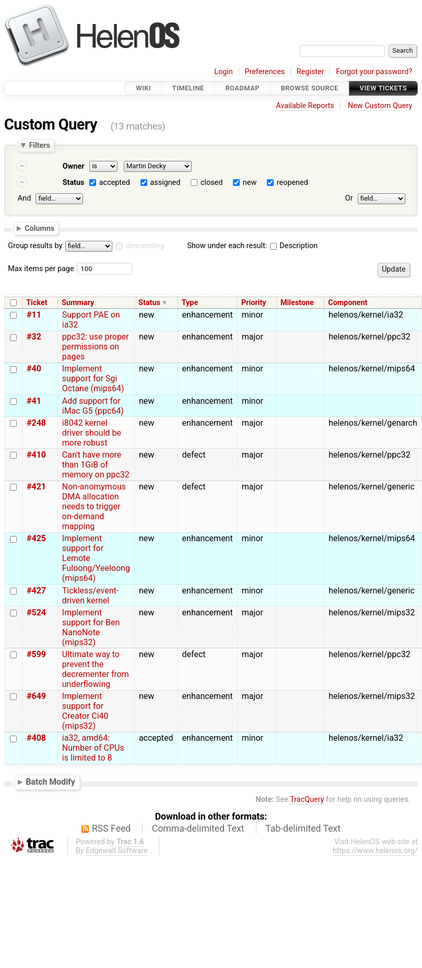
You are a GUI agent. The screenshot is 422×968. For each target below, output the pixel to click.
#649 (36, 696)
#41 (34, 401)
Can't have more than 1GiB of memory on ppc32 (96, 465)
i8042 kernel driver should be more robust (91, 433)
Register (310, 71)
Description (294, 245)
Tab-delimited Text (303, 828)
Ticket (36, 302)
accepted (114, 182)
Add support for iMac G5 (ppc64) (93, 406)
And (24, 198)
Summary (78, 302)
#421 (36, 487)
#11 (34, 315)
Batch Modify (50, 782)
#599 (36, 654)
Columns (39, 228)
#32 (34, 337)
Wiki (143, 88)
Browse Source (309, 88)
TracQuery (307, 799)
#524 (36, 612)
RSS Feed (111, 828)
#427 (36, 591)
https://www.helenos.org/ (375, 850)
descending (145, 245)
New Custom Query (380, 105)
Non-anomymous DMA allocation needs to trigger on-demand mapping (94, 506)
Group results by (35, 245)
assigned (165, 182)
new (249, 182)
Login (223, 71)
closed (211, 182)
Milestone (297, 302)
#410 (36, 455)
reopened (292, 182)
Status (74, 182)
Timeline (188, 88)
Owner (74, 166)
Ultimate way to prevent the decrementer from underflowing (95, 669)
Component (347, 302)
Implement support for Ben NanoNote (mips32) (91, 627)
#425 (36, 538)
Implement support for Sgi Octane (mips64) (93, 378)
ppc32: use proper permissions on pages (95, 346)
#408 (36, 738)
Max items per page (41, 268)
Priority (253, 302)
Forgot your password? (374, 71)
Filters (39, 145)
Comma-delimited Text (198, 828)
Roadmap (242, 88)
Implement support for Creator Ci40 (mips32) (85, 711)
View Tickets (383, 88)
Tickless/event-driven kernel (90, 595)
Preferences (264, 71)
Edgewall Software (117, 850)
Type (190, 302)
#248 (36, 423)
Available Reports (305, 105)
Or (349, 198)
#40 (34, 369)
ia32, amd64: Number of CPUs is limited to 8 (93, 748)
